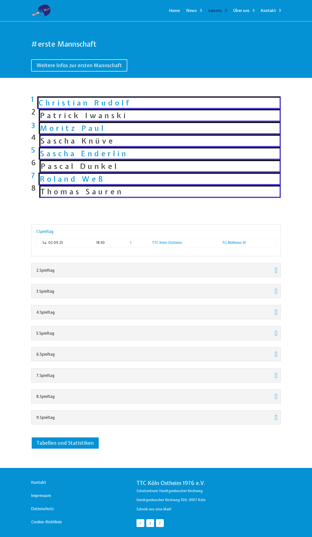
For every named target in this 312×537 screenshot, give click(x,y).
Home (174, 11)
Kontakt (268, 11)
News (191, 11)
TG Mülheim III (234, 242)
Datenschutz (42, 508)
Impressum (41, 495)
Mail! (167, 509)
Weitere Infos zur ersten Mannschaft (79, 65)
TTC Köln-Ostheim (167, 242)
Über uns (241, 11)
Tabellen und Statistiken (65, 443)
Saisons (215, 11)
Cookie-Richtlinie (46, 522)
